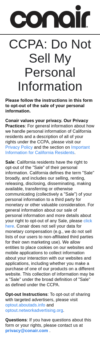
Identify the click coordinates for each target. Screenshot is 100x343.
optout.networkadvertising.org (34, 310)
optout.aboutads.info (25, 305)
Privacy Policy (19, 147)
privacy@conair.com (26, 330)
